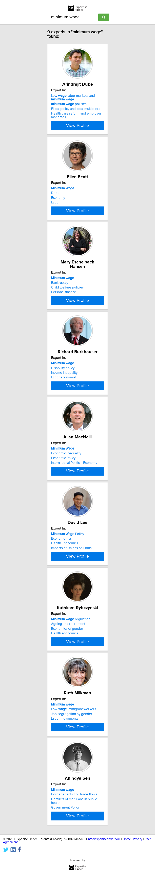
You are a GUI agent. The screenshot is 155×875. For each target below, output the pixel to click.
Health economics (64, 696)
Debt (55, 202)
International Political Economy (74, 502)
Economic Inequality (66, 493)
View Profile (77, 130)
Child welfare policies (67, 303)
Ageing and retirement (68, 687)
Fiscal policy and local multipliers (75, 113)
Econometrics (61, 590)
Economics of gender (67, 691)
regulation (70, 682)
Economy (58, 206)
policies (69, 108)
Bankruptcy (59, 299)
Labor (55, 211)
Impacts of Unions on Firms (71, 599)
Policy (67, 585)
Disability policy (62, 396)
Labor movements (64, 793)
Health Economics (64, 594)
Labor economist (63, 405)
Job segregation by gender (71, 788)
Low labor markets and (73, 102)
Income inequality (64, 400)
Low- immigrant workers (73, 783)
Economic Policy (63, 497)
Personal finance (63, 308)
